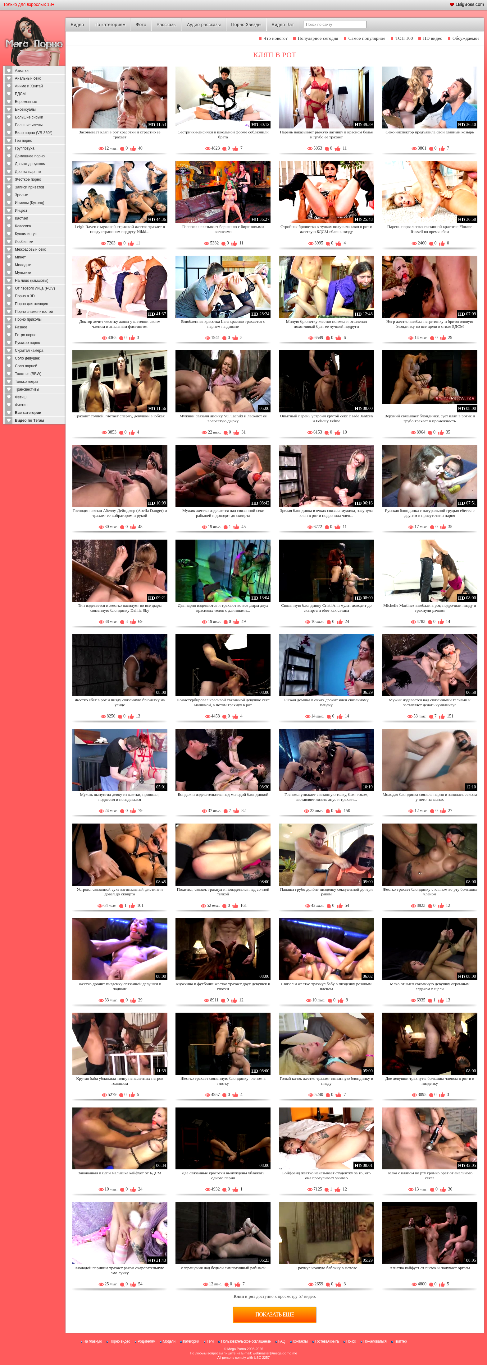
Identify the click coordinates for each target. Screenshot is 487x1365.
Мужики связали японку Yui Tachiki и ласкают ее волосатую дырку (223, 418)
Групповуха (24, 148)
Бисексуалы (25, 109)
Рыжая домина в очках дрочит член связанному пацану (326, 702)
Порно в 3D (25, 296)
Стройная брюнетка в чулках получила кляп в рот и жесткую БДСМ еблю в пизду (326, 229)
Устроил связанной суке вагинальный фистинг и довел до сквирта (120, 892)
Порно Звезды (246, 24)
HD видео (432, 38)
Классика (23, 226)
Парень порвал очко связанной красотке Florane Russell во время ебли (429, 229)
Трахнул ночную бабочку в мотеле (326, 1267)
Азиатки (22, 70)
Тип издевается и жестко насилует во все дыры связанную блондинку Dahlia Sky (120, 608)
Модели (169, 1341)
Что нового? (276, 38)
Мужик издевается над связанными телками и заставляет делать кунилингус (430, 702)
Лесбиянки (24, 241)
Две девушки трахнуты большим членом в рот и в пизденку (429, 1081)
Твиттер (400, 1341)
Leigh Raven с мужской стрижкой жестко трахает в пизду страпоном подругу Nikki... (120, 229)
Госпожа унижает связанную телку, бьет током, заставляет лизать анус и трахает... (326, 797)
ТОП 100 (404, 38)
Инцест (21, 210)
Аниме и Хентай (29, 86)
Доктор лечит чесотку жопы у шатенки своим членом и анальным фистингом (119, 324)
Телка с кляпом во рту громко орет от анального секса (430, 1175)
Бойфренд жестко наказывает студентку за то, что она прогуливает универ (326, 1175)
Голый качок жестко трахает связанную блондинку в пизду (326, 1081)
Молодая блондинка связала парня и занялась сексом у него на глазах (430, 797)
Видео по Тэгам (29, 420)
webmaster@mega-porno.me (275, 1353)
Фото (141, 24)
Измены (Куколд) (29, 203)
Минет (20, 257)
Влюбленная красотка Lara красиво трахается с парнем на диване (223, 324)
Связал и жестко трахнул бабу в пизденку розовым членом (326, 986)
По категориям (109, 24)
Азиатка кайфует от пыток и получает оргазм (429, 1267)
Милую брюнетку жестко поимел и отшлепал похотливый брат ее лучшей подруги (326, 324)
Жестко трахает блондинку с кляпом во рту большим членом (430, 892)
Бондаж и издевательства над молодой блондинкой (223, 794)
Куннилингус (26, 234)
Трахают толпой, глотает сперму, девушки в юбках (120, 416)
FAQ (281, 1341)
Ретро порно (25, 335)
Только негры (26, 381)
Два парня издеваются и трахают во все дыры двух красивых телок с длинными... (223, 608)
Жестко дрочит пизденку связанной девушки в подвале (120, 986)
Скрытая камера (29, 350)
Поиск (351, 1341)
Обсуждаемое (466, 38)
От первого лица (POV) (35, 288)
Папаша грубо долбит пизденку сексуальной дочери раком (326, 892)
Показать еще (274, 1315)
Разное (21, 327)
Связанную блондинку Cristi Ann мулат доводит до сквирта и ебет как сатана (326, 608)
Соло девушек (27, 358)
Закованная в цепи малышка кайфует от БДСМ (120, 1173)
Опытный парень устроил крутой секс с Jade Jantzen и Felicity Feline (326, 418)
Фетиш (20, 397)
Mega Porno (236, 1349)
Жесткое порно (28, 179)
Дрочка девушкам (30, 164)
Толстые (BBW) (28, 374)
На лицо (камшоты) (31, 280)
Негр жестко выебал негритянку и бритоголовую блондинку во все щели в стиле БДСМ (429, 324)
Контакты (300, 1341)
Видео (77, 24)
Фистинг (22, 405)
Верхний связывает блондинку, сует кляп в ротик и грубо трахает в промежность (430, 418)
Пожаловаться (375, 1341)
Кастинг (21, 218)
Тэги (210, 1341)
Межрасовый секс (30, 249)
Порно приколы (28, 319)
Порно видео (119, 1341)
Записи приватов (29, 187)
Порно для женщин (31, 304)
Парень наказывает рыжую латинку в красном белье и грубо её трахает (326, 134)
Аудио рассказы (204, 24)
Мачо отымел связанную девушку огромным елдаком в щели (429, 986)
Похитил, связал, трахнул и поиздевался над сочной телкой (223, 892)
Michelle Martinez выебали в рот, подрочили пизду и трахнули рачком (429, 608)
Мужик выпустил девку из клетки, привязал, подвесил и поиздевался (120, 797)
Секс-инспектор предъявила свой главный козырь (429, 132)
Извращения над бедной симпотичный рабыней (223, 1267)
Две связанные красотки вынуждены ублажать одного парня (223, 1175)
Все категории (28, 413)
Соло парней (26, 366)
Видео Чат (283, 24)
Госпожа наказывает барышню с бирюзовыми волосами (223, 229)
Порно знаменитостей (34, 311)
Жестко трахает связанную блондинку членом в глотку (223, 1081)
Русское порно (27, 343)
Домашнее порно (30, 156)
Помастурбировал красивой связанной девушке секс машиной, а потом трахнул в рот (222, 702)
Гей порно (23, 140)
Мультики (23, 273)
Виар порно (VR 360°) (33, 133)
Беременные (26, 102)
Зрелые (21, 195)
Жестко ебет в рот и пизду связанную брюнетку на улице (120, 702)
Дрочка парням (28, 171)
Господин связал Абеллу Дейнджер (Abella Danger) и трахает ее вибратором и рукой (120, 513)
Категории (191, 1341)
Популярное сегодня (318, 38)
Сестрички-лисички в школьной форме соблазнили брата (222, 134)
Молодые (23, 265)
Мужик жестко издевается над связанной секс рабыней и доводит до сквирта (223, 513)
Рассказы (166, 24)
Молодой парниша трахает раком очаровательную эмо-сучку (119, 1270)
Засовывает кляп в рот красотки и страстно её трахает (119, 134)
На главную (93, 1341)
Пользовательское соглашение (246, 1341)
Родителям (146, 1341)
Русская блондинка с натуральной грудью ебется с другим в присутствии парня (429, 513)
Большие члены (29, 125)
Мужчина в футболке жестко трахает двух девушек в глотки (223, 986)
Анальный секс (28, 78)
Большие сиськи (29, 117)
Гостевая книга (327, 1341)
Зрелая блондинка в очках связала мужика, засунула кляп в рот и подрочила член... (326, 513)
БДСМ (20, 94)
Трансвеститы (27, 389)
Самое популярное (366, 38)
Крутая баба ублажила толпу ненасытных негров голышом (119, 1081)
